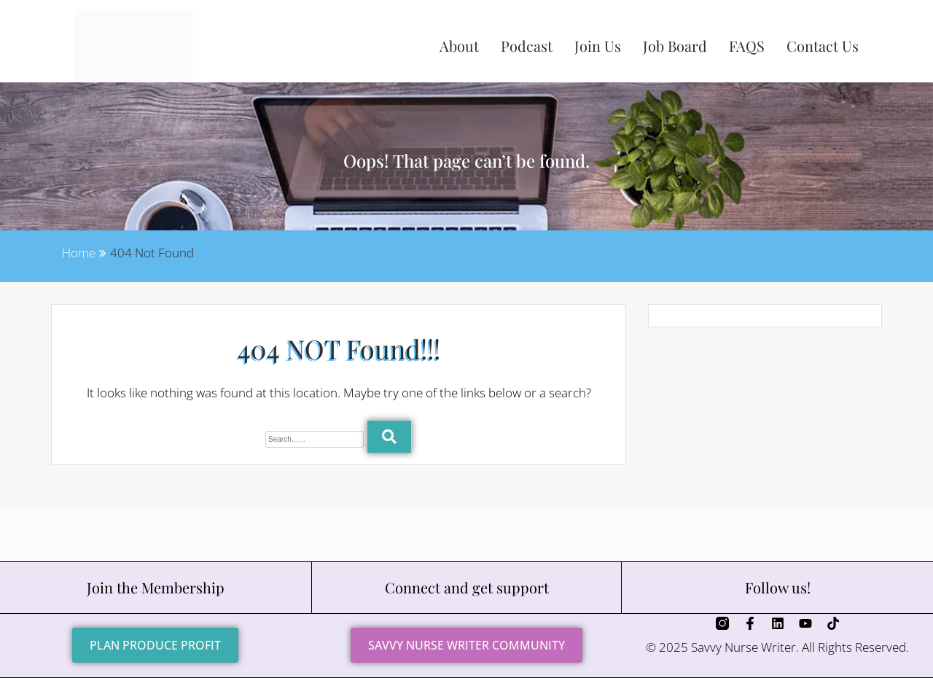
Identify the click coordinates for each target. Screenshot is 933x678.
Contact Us (822, 45)
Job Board (675, 45)
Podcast (527, 45)
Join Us (597, 45)
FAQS (747, 45)
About (459, 45)
